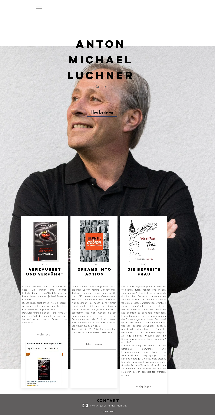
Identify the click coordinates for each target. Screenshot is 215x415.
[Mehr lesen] (44, 334)
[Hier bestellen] (102, 112)
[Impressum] (107, 411)
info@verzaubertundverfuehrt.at (108, 405)
